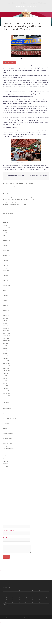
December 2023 (6, 253)
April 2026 (5, 225)
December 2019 (6, 333)
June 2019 (5, 348)
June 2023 (5, 263)
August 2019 (5, 343)
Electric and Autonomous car (15, 19)
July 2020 (5, 320)
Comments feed (6, 463)
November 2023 (6, 255)
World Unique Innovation (8, 448)
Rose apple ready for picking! (9, 202)
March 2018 (5, 385)
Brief (4, 411)
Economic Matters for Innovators (10, 416)
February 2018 (6, 388)
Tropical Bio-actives (7, 443)
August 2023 (5, 260)
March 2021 (5, 303)
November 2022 (6, 273)
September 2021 (6, 293)
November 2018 (6, 365)
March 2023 (5, 265)
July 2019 (5, 345)
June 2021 (5, 300)
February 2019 (6, 358)
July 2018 (5, 375)
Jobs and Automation (8, 431)
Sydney (25, 617)
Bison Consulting (7, 408)
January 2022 (6, 283)
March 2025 (5, 235)
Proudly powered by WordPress (10, 617)
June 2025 (5, 233)
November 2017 (6, 395)
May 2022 (5, 278)
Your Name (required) (16, 525)
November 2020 (6, 313)
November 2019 (6, 335)
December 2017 (6, 393)
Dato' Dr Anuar (16, 31)
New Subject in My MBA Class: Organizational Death (14, 204)
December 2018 (6, 363)
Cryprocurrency (6, 413)
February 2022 (6, 280)
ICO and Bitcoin (6, 423)
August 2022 (5, 275)
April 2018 (5, 383)
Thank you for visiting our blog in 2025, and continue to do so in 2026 (18, 199)
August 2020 (5, 318)
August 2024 (5, 243)
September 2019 (6, 340)
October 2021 (6, 290)
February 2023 (6, 268)
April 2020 (5, 323)
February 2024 (6, 248)
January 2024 (6, 250)
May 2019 (5, 350)
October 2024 (6, 238)
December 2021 (6, 285)
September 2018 (6, 370)
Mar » (8, 604)
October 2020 (6, 315)
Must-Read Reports (7, 438)
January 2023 (6, 270)
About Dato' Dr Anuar (7, 406)
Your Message (17, 548)
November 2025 (6, 230)
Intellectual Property (8, 426)
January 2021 (6, 308)
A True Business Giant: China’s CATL (11, 207)
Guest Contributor (7, 421)
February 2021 (6, 305)
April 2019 (5, 353)
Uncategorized (6, 446)
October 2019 (6, 338)
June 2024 (5, 245)
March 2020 (5, 325)
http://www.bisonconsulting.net (10, 186)
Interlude (5, 428)
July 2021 (5, 298)
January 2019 (6, 360)
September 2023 (6, 258)
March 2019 (5, 355)
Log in (4, 458)
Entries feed (5, 461)
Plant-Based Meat (7, 441)
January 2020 (6, 330)
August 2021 (5, 295)
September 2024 (6, 240)
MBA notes (5, 436)
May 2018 (5, 380)
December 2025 (6, 228)
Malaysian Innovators (8, 433)
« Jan (4, 604)
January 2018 (6, 390)
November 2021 (6, 288)
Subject (16, 538)
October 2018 (6, 368)
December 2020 (6, 310)
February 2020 (6, 328)
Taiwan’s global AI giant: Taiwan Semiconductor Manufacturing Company (19, 197)
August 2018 (5, 373)
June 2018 (5, 378)
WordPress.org (6, 466)
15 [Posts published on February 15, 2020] (39, 597)
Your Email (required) (16, 532)
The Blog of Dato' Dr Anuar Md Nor (26, 3)
